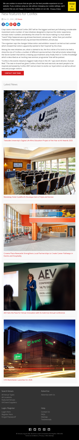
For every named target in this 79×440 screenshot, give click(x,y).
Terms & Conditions (31, 436)
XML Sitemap (49, 436)
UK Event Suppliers (9, 402)
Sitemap (44, 417)
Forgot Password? (9, 417)
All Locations (7, 397)
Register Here (7, 414)
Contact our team (13, 73)
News (20, 19)
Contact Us (45, 412)
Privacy (41, 436)
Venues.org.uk (22, 434)
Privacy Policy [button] (55, 9)
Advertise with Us (48, 395)
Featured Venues (8, 400)
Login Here (6, 412)
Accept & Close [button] (72, 6)
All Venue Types (8, 395)
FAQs (43, 414)
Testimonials (46, 419)
